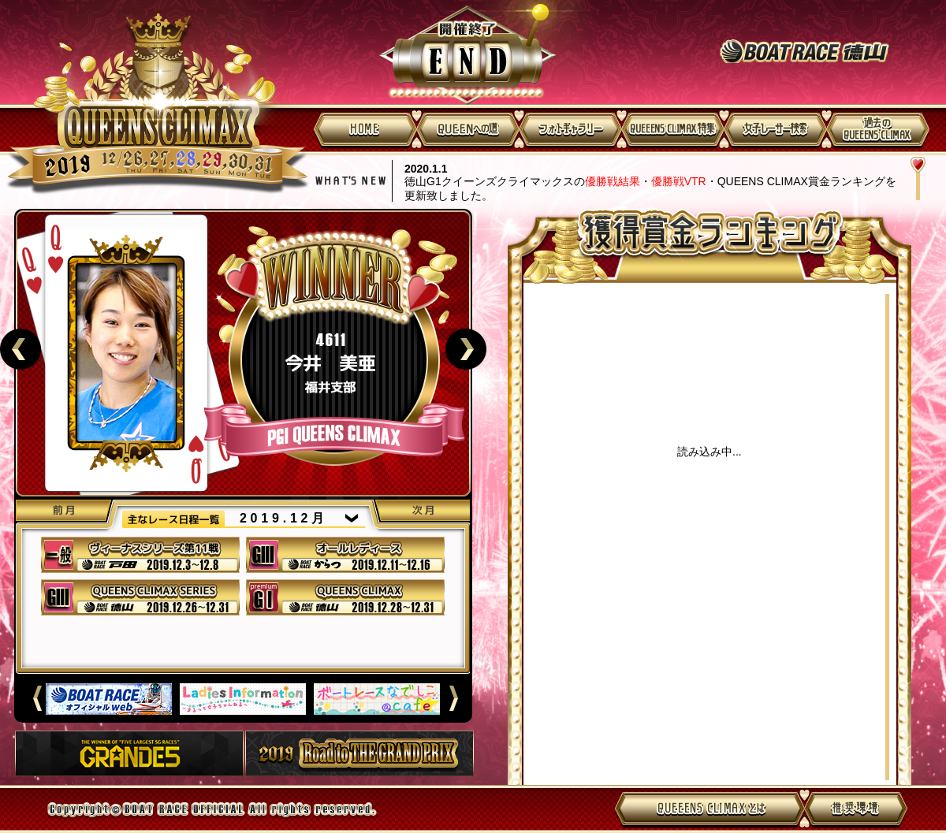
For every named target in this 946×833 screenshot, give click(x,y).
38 (345, 555)
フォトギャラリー (570, 130)
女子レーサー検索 (775, 130)
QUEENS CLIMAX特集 (672, 130)
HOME (365, 130)
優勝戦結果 (612, 181)
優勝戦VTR (678, 181)
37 (140, 555)
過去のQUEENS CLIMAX (877, 130)
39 (140, 597)
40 (345, 597)
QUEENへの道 (467, 130)
